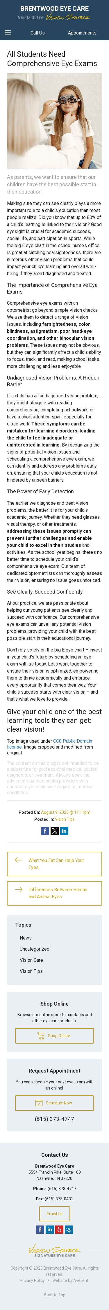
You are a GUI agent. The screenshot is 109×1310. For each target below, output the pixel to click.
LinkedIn (50, 1229)
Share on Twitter (55, 831)
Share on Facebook (45, 831)
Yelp (59, 1229)
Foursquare (69, 1229)
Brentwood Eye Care (62, 1268)
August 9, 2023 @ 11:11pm (65, 812)
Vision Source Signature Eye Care (54, 1250)
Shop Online (53, 1035)
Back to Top (54, 1294)
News (26, 938)
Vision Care (31, 960)
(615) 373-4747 (62, 1188)
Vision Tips (65, 819)
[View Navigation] (10, 33)
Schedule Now (53, 1102)
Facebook (40, 1229)
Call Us (38, 33)
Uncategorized (34, 949)
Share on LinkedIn (64, 831)
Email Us (54, 1213)
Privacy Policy (32, 1280)
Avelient (80, 1280)
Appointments (82, 33)
